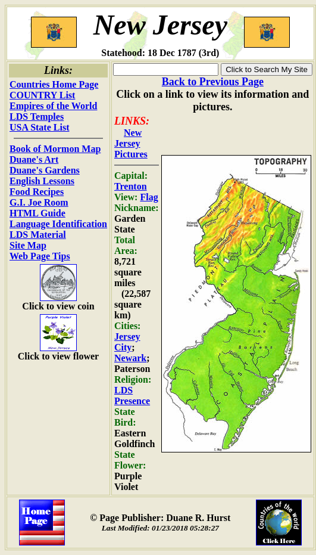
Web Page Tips (40, 256)
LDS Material (38, 235)
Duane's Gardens (45, 170)
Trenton (130, 186)
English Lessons (42, 181)
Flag (149, 197)
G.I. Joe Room (39, 202)
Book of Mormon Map (55, 149)
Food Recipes (37, 192)
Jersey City (127, 341)
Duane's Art (34, 159)
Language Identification (58, 224)
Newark (130, 358)
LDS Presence (132, 395)
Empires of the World (53, 106)
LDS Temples (37, 116)
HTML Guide (37, 213)
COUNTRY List (42, 95)
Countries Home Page (54, 84)
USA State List (39, 127)
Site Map (28, 245)
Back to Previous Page (213, 82)
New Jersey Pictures (131, 143)
